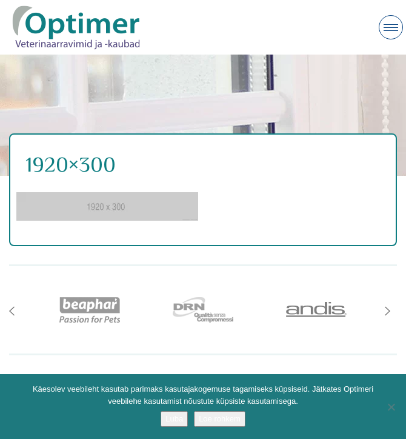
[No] (391, 407)
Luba (174, 418)
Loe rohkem (220, 418)
